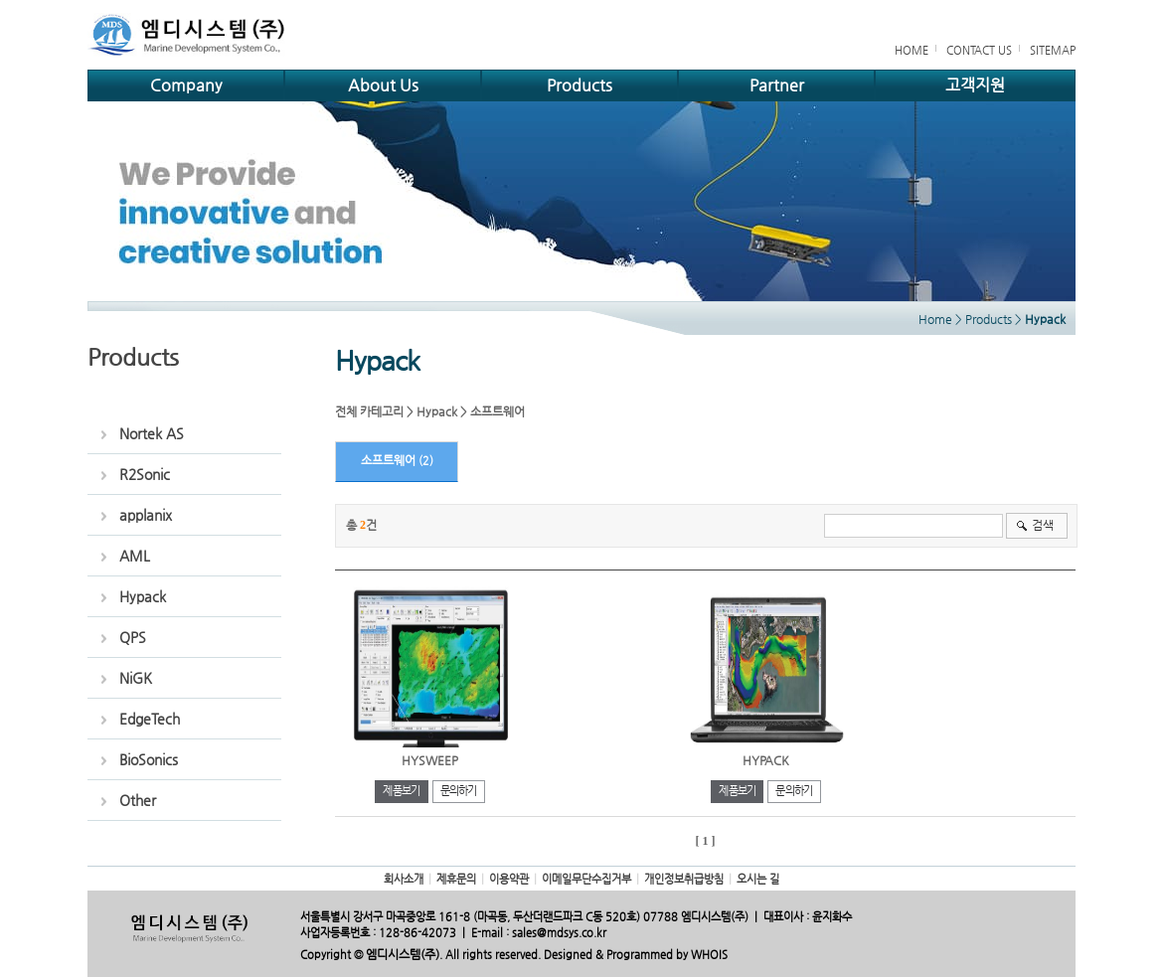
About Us (383, 85)
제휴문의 (456, 879)
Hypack (142, 596)
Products (579, 85)
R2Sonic (144, 474)
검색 (1043, 525)
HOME (911, 50)
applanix (145, 515)
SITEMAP (1053, 50)
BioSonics (148, 759)
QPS (132, 637)
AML (134, 556)
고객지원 (975, 85)
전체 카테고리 (369, 411)
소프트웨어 (497, 411)
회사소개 (403, 879)
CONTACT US (979, 50)
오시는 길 (758, 879)
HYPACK (766, 760)
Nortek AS (151, 433)
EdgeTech (149, 719)
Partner (776, 85)
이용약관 (509, 879)
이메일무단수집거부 (586, 879)
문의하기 (458, 790)
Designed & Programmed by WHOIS (636, 954)
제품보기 (401, 790)
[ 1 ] (706, 841)
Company (186, 85)
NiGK (135, 678)
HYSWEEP (430, 760)
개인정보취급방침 (684, 879)
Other (137, 800)
